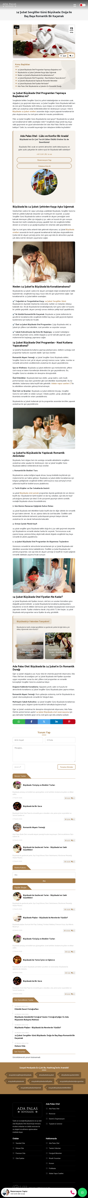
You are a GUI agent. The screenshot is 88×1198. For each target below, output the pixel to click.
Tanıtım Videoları (53, 1148)
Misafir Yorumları (53, 1158)
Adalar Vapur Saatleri (54, 1173)
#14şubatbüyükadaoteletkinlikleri (60, 1087)
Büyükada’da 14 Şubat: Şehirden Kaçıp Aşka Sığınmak (35, 72)
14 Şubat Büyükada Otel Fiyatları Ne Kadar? (32, 83)
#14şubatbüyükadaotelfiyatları (42, 1081)
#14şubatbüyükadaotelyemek (31, 1087)
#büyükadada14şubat (46, 1074)
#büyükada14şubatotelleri (70, 1074)
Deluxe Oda (18, 1148)
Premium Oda (19, 1153)
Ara (44, 880)
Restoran (50, 1114)
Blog (16, 27)
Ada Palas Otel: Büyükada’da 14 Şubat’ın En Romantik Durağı (38, 86)
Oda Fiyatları (18, 1158)
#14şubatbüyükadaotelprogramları (72, 1081)
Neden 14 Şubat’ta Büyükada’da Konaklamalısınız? (34, 75)
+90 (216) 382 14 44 (44, 154)
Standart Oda (19, 1143)
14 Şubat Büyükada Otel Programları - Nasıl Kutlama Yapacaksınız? (40, 77)
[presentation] (16, 646)
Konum (50, 1163)
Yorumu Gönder (66, 767)
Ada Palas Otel (52, 1109)
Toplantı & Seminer (54, 1124)
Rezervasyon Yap (44, 160)
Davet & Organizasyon (55, 1119)
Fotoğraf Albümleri (54, 1153)
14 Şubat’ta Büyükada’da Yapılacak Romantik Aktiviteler (36, 80)
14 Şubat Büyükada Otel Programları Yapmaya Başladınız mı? (38, 69)
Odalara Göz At (44, 166)
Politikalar (51, 1168)
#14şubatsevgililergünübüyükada (20, 1074)
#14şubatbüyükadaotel (16, 1081)
